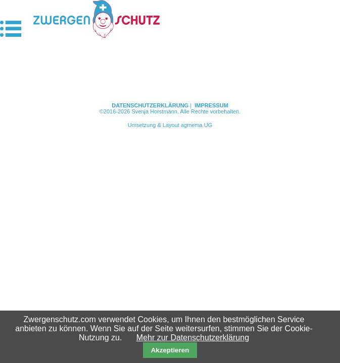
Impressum (211, 105)
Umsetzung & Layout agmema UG (170, 125)
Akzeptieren (170, 350)
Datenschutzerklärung (150, 105)
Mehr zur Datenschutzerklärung (192, 337)
